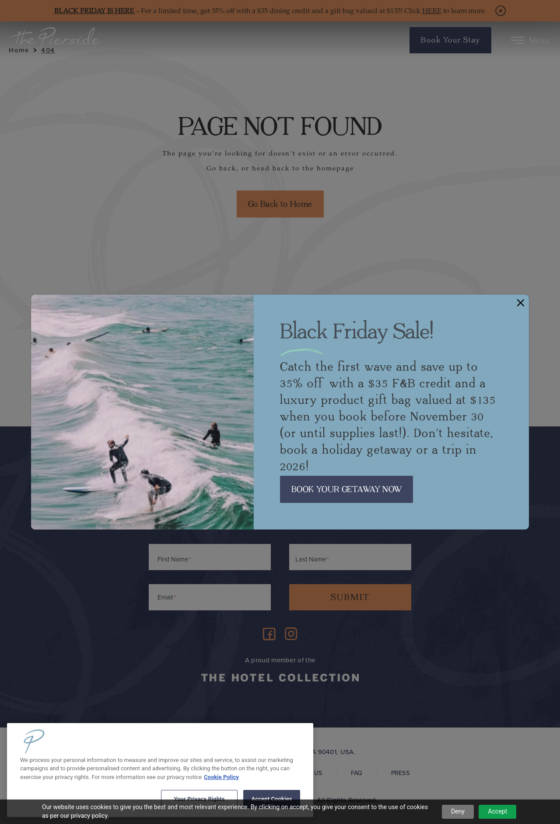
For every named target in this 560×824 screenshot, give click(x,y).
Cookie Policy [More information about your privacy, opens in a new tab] (221, 777)
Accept (497, 811)
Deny (458, 811)
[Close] (520, 302)
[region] (160, 770)
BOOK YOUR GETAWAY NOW (346, 489)
